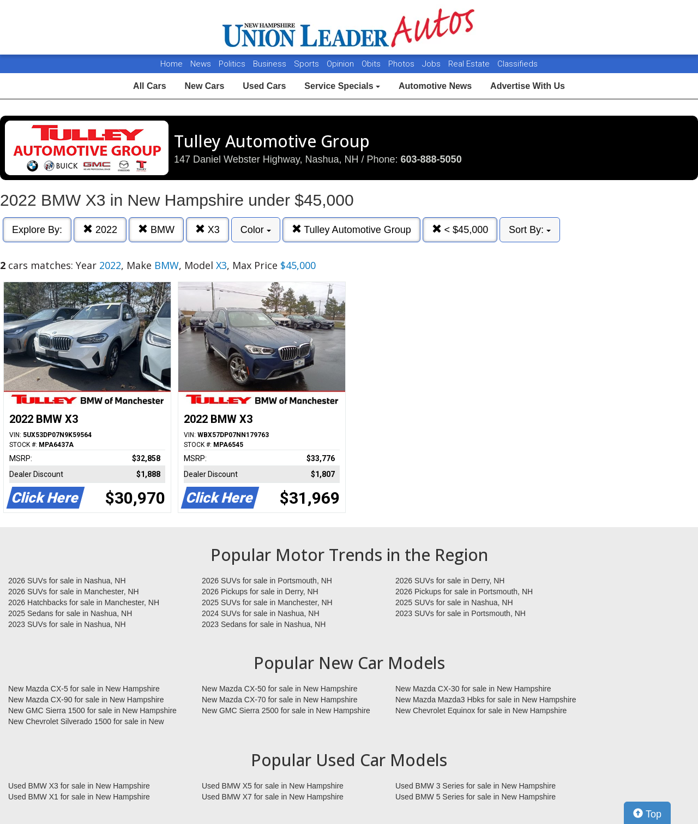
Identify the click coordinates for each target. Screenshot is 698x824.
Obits (372, 64)
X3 (207, 229)
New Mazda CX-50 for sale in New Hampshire (280, 688)
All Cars (149, 86)
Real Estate (470, 64)
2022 (100, 229)
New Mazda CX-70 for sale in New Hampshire (280, 699)
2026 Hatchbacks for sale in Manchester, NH (83, 602)
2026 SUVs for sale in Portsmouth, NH (267, 580)
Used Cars (264, 86)
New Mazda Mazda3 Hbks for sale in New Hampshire (485, 699)
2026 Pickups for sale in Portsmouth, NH (464, 591)
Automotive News (435, 86)
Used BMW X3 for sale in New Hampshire (79, 785)
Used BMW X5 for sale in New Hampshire (273, 785)
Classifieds (517, 64)
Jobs (432, 64)
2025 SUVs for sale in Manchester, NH (267, 602)
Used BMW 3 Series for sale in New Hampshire (475, 785)
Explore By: (37, 229)
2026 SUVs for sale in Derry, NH (449, 580)
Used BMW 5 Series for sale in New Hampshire (475, 796)
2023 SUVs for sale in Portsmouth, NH (460, 613)
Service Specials (342, 86)
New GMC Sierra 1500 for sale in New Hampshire (92, 710)
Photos (402, 64)
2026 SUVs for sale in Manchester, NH (73, 591)
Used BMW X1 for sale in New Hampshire (79, 796)
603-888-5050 (431, 159)
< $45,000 (460, 229)
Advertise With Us (527, 86)
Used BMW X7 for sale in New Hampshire (273, 796)
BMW (156, 229)
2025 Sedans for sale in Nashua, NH (70, 613)
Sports (307, 64)
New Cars (204, 86)
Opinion (341, 64)
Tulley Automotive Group (351, 229)
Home (171, 64)
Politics (232, 64)
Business (270, 64)
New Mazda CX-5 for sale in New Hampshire (84, 688)
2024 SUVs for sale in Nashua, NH (261, 613)
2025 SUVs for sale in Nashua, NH (454, 602)
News (200, 64)
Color (255, 229)
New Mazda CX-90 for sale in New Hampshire (86, 699)
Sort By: (530, 229)
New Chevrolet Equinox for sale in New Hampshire (481, 710)
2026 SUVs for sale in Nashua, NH (67, 580)
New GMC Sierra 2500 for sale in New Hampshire (286, 710)
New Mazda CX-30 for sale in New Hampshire (473, 688)
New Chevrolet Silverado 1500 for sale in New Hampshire (86, 722)
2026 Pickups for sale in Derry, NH (260, 591)
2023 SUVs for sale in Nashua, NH (67, 624)
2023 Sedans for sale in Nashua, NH (264, 624)
